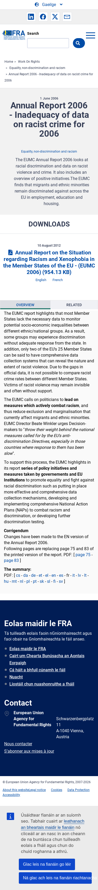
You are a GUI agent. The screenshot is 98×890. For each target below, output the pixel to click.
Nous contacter (18, 743)
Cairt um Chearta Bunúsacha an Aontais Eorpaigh (46, 659)
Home (8, 61)
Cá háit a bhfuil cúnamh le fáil (37, 669)
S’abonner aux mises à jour (29, 751)
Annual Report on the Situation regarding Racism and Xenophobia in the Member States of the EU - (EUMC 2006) (49, 262)
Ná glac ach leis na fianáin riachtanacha (57, 878)
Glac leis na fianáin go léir (47, 864)
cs (18, 575)
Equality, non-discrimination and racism (37, 68)
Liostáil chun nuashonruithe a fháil (41, 684)
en (53, 575)
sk (42, 581)
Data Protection (78, 790)
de (33, 575)
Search (33, 33)
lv (79, 575)
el (46, 575)
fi (54, 581)
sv (61, 581)
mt (14, 581)
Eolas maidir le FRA (27, 648)
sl (48, 581)
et (40, 575)
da (25, 575)
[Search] (48, 43)
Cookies (56, 790)
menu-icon (90, 35)
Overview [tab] (25, 305)
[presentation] (25, 304)
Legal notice (37, 790)
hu (6, 581)
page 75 (83, 554)
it (73, 575)
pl (28, 581)
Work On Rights (29, 61)
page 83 (11, 560)
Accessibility (11, 795)
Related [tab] (74, 305)
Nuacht (16, 676)
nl (21, 581)
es (61, 575)
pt (35, 581)
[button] (31, 16)
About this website (16, 790)
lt (85, 575)
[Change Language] (49, 4)
